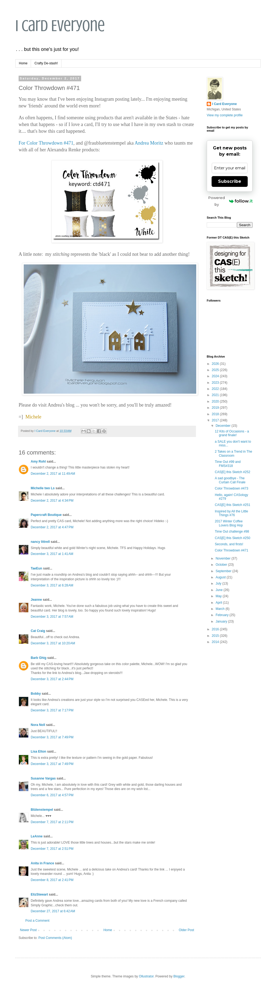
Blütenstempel (42, 810)
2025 (216, 370)
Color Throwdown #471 (231, 550)
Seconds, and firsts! (229, 544)
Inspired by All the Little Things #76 (231, 513)
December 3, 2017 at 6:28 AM (52, 585)
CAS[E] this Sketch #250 (232, 538)
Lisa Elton (38, 751)
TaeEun (36, 568)
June (219, 590)
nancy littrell (40, 542)
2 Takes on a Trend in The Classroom (233, 453)
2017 (216, 420)
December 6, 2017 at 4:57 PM (52, 795)
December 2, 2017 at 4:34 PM (52, 500)
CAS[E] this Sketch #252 (232, 472)
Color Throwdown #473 (231, 488)
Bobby (36, 694)
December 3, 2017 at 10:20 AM (53, 643)
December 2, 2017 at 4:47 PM (52, 527)
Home (23, 63)
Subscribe (229, 181)
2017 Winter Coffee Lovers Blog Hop (229, 523)
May (219, 596)
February (222, 615)
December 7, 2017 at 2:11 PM (52, 822)
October (222, 565)
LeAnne (37, 836)
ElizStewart (39, 894)
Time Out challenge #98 (232, 531)
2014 (216, 642)
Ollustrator (146, 976)
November (224, 558)
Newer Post (28, 930)
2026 (216, 364)
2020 (216, 401)
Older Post (186, 930)
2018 (216, 414)
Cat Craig (38, 631)
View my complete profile (225, 115)
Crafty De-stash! (46, 63)
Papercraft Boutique (46, 515)
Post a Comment (37, 920)
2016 (216, 629)
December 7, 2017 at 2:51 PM (52, 849)
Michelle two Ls (43, 488)
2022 (216, 389)
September (224, 571)
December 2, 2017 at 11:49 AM (53, 474)
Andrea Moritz (148, 143)
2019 (216, 408)
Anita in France (42, 863)
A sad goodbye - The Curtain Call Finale (230, 480)
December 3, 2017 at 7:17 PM (52, 710)
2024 (216, 376)
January (222, 621)
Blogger (178, 976)
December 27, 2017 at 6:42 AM (53, 911)
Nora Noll (38, 725)
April (219, 602)
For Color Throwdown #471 (46, 143)
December (224, 426)
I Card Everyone (60, 26)
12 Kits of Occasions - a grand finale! (232, 433)
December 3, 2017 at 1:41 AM (52, 554)
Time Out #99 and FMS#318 (228, 463)
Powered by (230, 201)
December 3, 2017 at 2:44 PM (52, 679)
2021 (216, 395)
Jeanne (36, 600)
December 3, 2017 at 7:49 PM (52, 737)
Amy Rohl (38, 461)
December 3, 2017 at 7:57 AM (52, 616)
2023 (216, 383)
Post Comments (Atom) (55, 938)
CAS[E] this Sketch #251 (232, 505)
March (221, 609)
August (221, 577)
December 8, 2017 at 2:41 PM (52, 880)
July (219, 583)
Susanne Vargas (43, 778)
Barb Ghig (38, 658)
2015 (216, 636)
